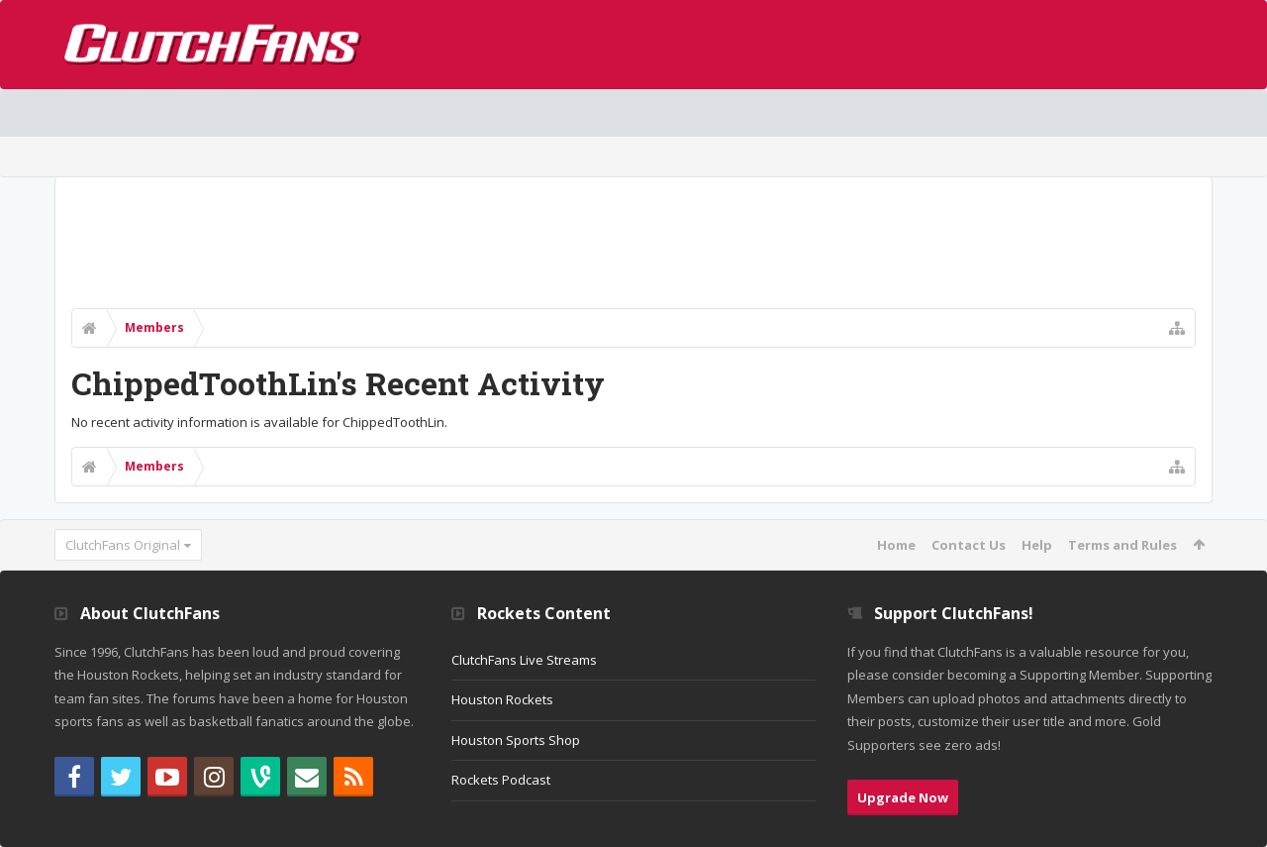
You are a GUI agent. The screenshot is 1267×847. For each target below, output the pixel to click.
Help (1037, 545)
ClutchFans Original (122, 545)
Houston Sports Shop (515, 740)
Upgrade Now (902, 797)
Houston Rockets (502, 699)
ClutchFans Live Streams (524, 660)
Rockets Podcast (500, 780)
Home (896, 545)
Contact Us (968, 545)
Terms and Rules (1122, 545)
